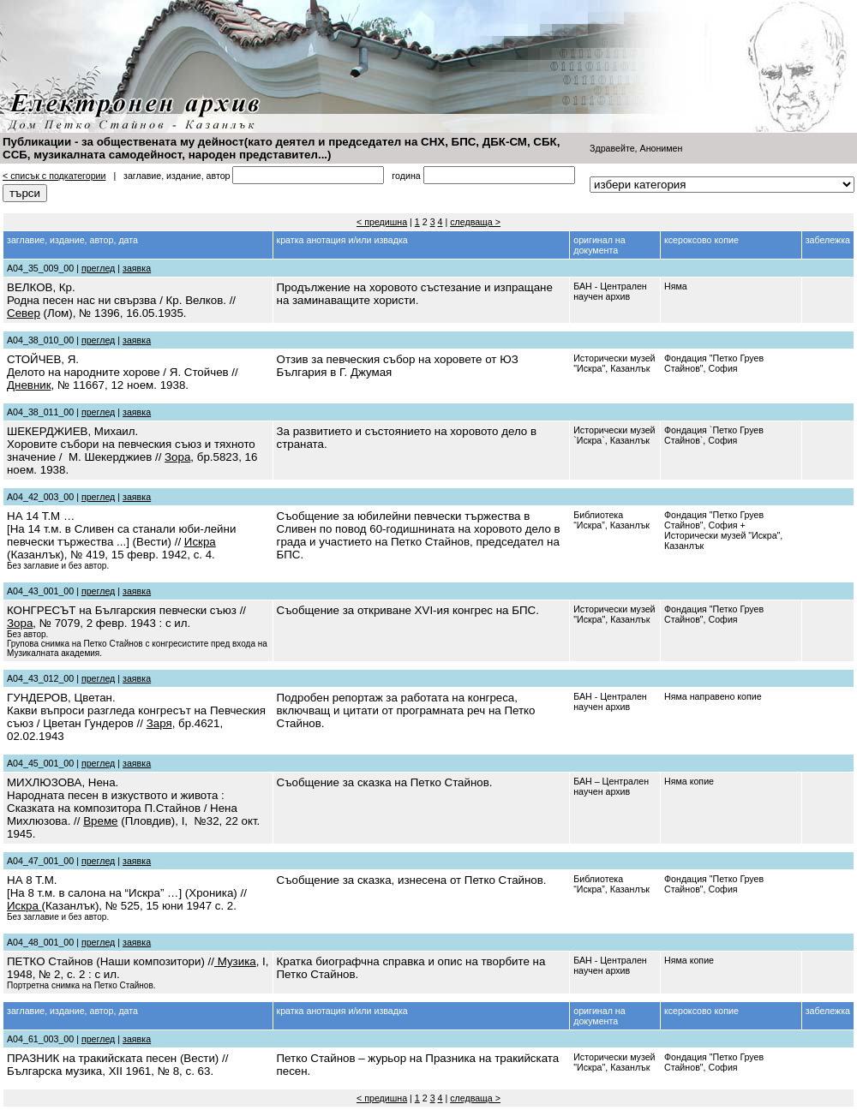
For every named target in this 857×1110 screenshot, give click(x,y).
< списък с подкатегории (54, 175)
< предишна (382, 222)
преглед (98, 268)
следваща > (475, 222)
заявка (137, 268)
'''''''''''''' (722, 184)
